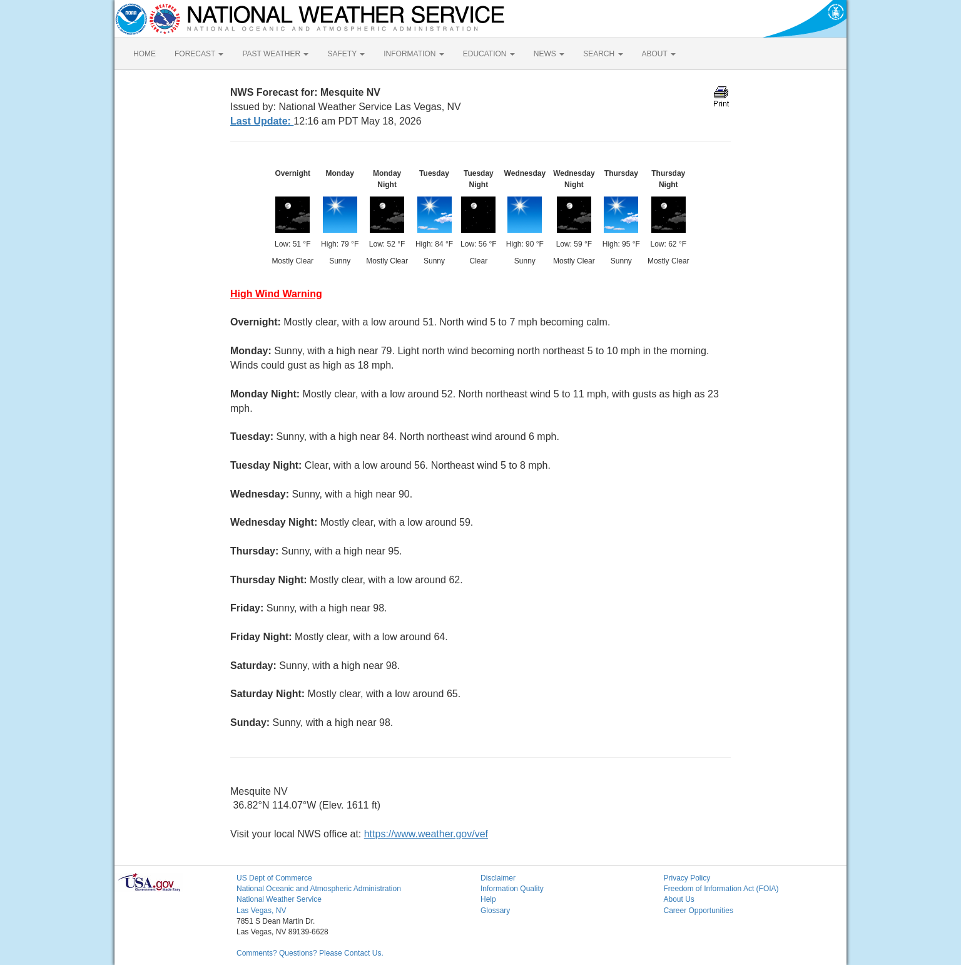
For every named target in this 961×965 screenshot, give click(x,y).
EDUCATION (489, 53)
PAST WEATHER (275, 53)
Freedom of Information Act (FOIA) (721, 888)
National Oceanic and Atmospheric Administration (318, 888)
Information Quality (512, 888)
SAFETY (346, 53)
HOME (144, 53)
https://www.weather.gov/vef (426, 834)
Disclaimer (498, 878)
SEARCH (603, 53)
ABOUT (659, 53)
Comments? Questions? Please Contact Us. (310, 953)
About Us (679, 899)
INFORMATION (414, 53)
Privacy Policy (687, 878)
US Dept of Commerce (274, 878)
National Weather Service (279, 899)
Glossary (495, 910)
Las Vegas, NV (261, 910)
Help (488, 899)
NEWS (549, 53)
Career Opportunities (698, 910)
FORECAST (199, 53)
